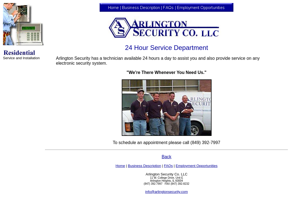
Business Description (144, 166)
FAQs (168, 166)
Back (166, 156)
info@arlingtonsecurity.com (166, 192)
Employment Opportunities (197, 166)
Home (120, 166)
